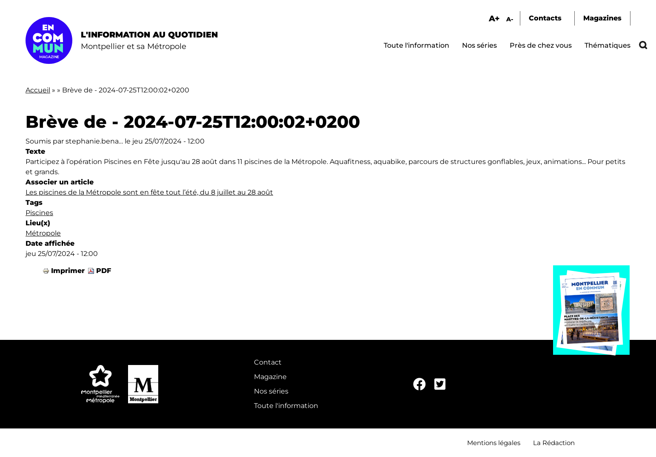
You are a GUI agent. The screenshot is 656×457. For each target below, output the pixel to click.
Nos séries (479, 45)
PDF (103, 271)
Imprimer (68, 271)
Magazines (602, 18)
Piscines (39, 213)
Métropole (43, 233)
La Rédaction (554, 443)
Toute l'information (416, 45)
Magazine (270, 377)
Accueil (38, 90)
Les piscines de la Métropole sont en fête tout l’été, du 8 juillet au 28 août (149, 192)
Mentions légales (493, 443)
